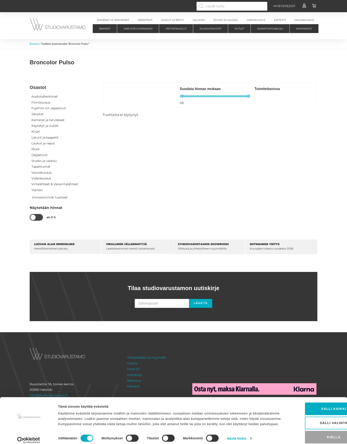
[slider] (182, 96)
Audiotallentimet (44, 97)
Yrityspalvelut (176, 28)
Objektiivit (39, 157)
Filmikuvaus (40, 103)
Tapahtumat (40, 169)
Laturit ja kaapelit (44, 139)
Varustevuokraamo (137, 28)
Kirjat (35, 133)
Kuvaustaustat (211, 28)
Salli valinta (310, 414)
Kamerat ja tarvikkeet (48, 121)
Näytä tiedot (236, 435)
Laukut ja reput (43, 145)
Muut (35, 151)
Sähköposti (145, 299)
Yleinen (37, 192)
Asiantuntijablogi (270, 28)
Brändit (104, 28)
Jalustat (37, 115)
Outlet (239, 28)
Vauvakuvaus (41, 175)
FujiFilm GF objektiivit (48, 109)
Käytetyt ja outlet (44, 127)
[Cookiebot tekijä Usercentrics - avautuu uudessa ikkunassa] (28, 435)
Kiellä (310, 428)
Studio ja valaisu (44, 163)
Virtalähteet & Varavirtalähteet (54, 187)
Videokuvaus (41, 181)
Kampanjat (304, 28)
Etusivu (34, 44)
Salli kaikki (310, 400)
